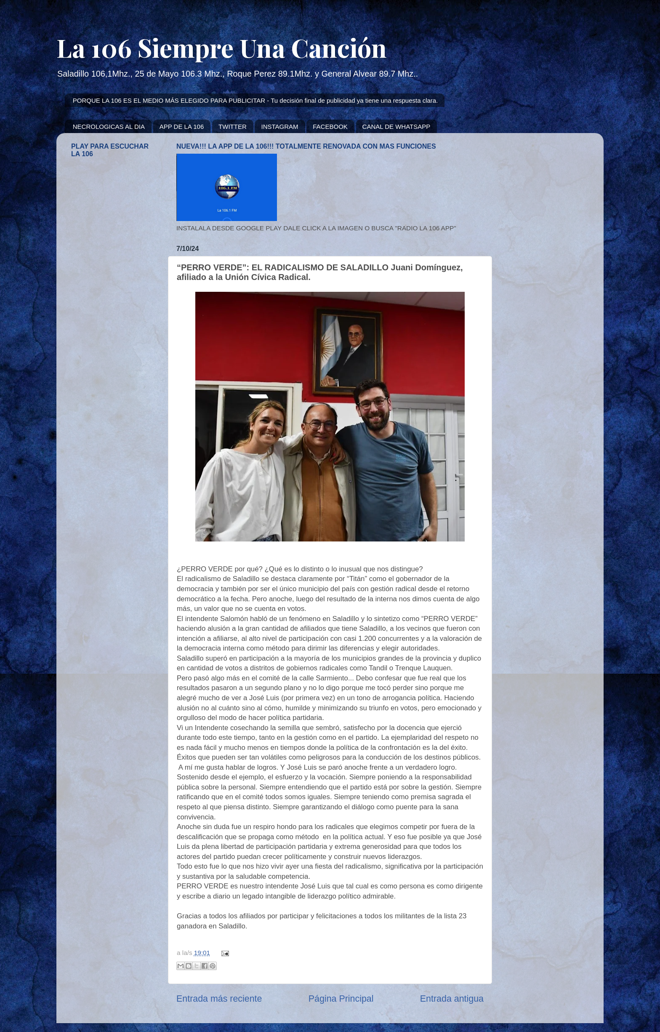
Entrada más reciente (219, 999)
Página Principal (341, 999)
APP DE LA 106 (182, 126)
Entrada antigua (452, 999)
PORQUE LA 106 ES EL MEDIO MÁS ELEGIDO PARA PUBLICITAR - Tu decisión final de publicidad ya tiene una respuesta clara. (255, 100)
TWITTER (232, 126)
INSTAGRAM (279, 126)
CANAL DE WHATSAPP (396, 126)
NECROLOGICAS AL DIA (109, 126)
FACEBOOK (330, 126)
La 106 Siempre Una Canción (221, 47)
